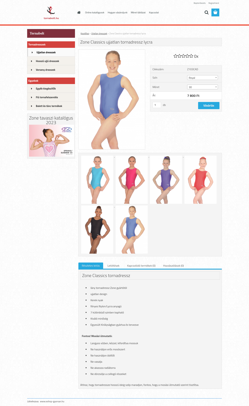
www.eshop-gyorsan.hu (52, 401)
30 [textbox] (190, 87)
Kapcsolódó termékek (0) (141, 266)
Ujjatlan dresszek (46, 52)
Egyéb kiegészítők (46, 89)
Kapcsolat (154, 12)
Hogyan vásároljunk (117, 12)
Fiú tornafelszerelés (47, 97)
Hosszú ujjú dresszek (47, 61)
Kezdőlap (85, 33)
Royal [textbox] (192, 78)
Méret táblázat (138, 12)
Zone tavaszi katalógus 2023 (51, 120)
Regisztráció (214, 3)
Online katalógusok (94, 12)
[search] (206, 12)
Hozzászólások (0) (173, 266)
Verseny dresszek (45, 70)
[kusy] (157, 105)
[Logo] (50, 12)
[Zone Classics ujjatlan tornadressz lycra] (112, 51)
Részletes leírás (91, 266)
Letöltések (113, 266)
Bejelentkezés (200, 3)
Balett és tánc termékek (49, 106)
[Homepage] (79, 12)
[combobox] (202, 77)
